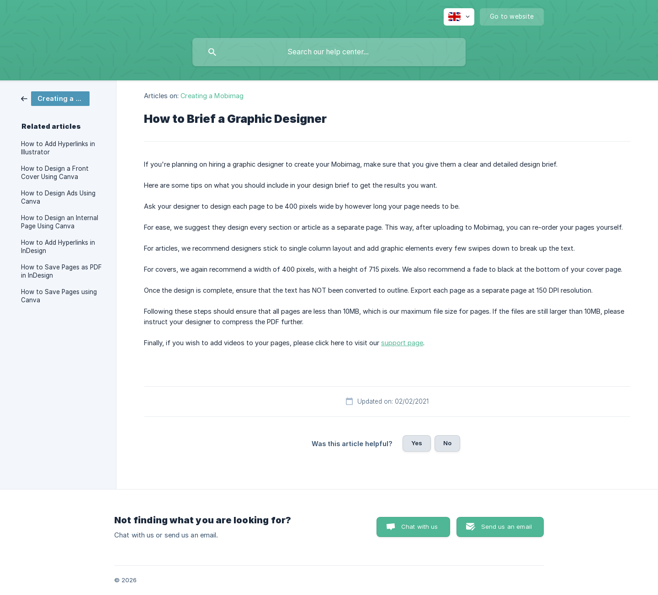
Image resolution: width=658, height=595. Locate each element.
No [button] (447, 443)
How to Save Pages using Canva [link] (59, 296)
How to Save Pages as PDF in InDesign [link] (61, 271)
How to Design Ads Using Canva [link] (58, 197)
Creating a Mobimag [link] (212, 96)
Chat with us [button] (419, 526)
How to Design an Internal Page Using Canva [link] (59, 222)
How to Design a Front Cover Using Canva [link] (55, 172)
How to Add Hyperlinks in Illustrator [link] (58, 148)
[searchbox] (329, 52)
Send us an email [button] (506, 526)
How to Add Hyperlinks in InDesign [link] (58, 246)
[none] (459, 17)
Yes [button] (416, 443)
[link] (55, 98)
